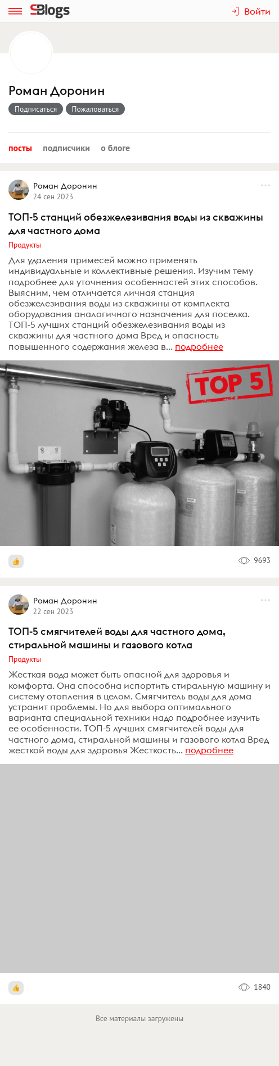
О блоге (115, 147)
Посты (20, 147)
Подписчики (66, 147)
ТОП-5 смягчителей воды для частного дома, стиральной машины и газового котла (117, 638)
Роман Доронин (56, 90)
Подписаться (36, 109)
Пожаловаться (95, 109)
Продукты (24, 245)
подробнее (199, 346)
